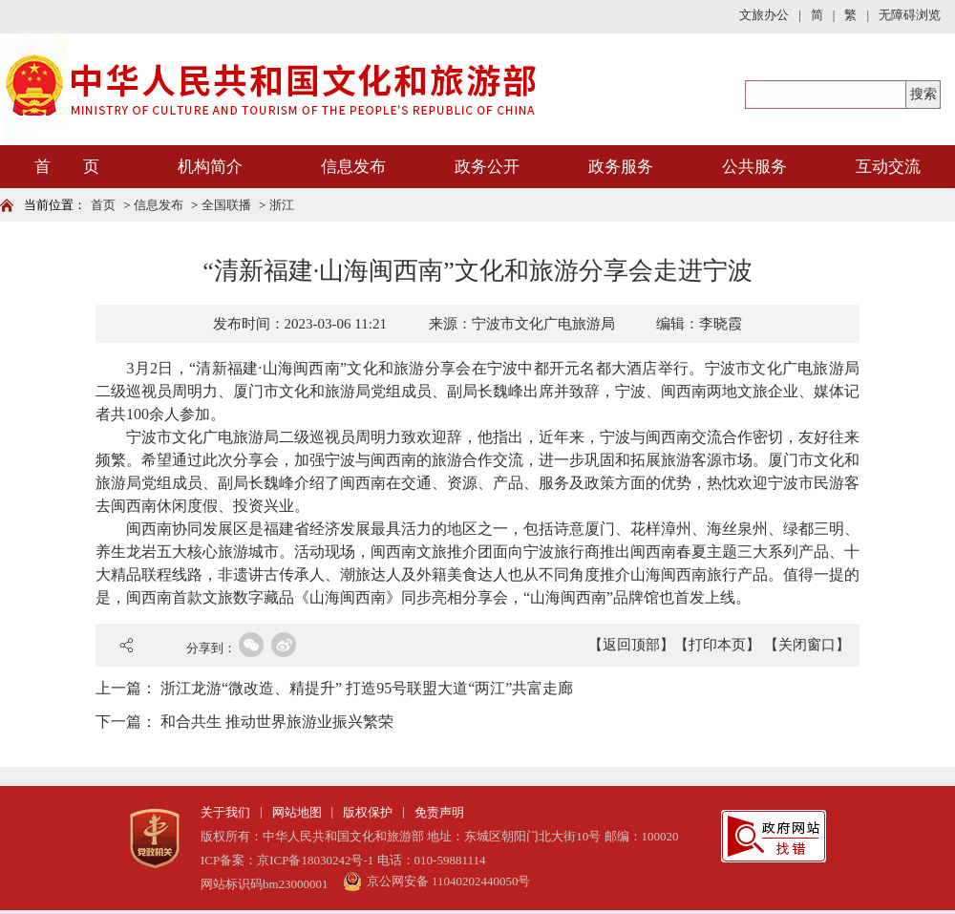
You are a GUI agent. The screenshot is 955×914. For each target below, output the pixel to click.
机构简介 (210, 167)
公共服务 (754, 167)
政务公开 (487, 167)
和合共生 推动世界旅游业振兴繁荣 (276, 721)
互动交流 (888, 167)
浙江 (281, 205)
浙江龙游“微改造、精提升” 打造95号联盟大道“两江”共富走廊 (366, 688)
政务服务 (620, 167)
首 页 (66, 167)
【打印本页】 (717, 644)
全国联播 (226, 205)
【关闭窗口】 (807, 644)
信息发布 (353, 167)
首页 (103, 205)
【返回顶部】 (631, 644)
